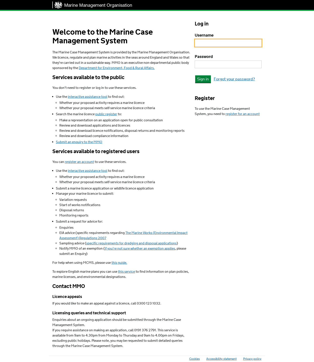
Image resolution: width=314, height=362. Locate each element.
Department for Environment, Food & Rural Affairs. (117, 68)
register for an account (242, 114)
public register (106, 114)
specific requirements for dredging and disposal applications (131, 243)
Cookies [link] (194, 359)
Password (204, 57)
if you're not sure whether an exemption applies (140, 248)
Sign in (203, 79)
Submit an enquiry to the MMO (79, 142)
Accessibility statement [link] (221, 359)
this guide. (119, 263)
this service (126, 271)
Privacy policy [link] (252, 359)
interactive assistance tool (87, 97)
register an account (79, 162)
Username (204, 35)
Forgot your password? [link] (234, 79)
